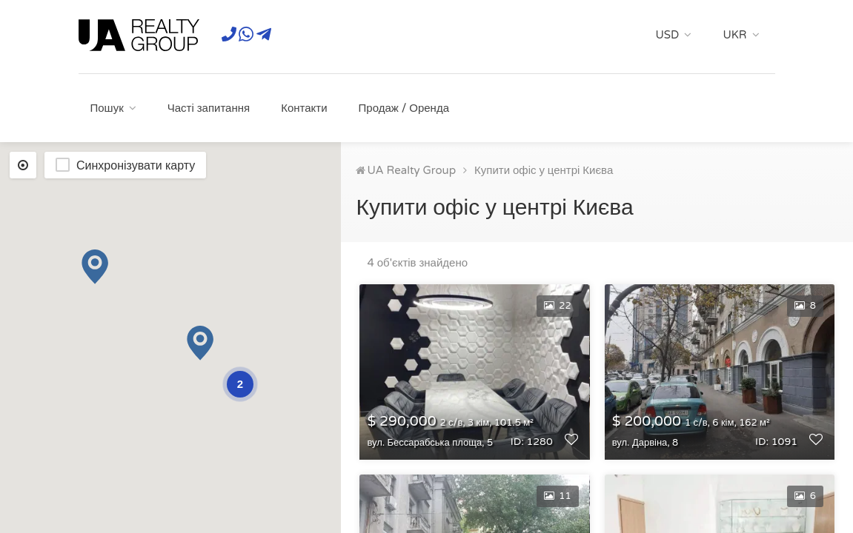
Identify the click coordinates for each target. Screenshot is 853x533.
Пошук (107, 108)
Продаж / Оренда (404, 108)
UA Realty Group (411, 170)
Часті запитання (208, 108)
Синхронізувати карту (135, 165)
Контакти (304, 108)
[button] (95, 267)
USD (668, 34)
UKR (734, 34)
